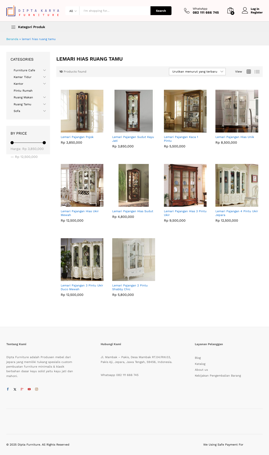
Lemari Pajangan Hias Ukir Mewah (80, 213)
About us (201, 369)
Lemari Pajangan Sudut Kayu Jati (133, 138)
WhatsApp (200, 8)
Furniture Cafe (24, 70)
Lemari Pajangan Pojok (77, 137)
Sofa (17, 111)
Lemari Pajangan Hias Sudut (132, 211)
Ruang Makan (23, 97)
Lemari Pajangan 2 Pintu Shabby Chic (130, 287)
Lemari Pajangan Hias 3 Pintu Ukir (185, 213)
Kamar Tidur (23, 77)
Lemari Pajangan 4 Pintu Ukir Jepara (236, 213)
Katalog (200, 363)
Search (161, 10)
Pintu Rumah (23, 90)
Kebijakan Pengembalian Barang (218, 375)
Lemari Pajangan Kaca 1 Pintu (181, 138)
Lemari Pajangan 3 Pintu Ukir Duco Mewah (82, 287)
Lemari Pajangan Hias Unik (234, 137)
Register (257, 12)
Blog (198, 357)
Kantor (18, 83)
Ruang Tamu (22, 104)
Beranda (12, 39)
